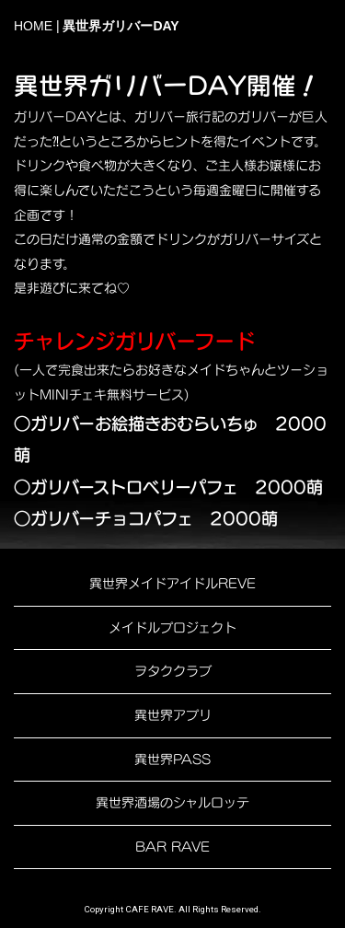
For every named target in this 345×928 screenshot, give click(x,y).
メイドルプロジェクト (172, 627)
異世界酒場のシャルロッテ (172, 802)
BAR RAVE (172, 846)
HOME (33, 25)
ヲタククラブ (173, 670)
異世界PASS (172, 759)
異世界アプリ (173, 715)
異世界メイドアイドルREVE (172, 583)
